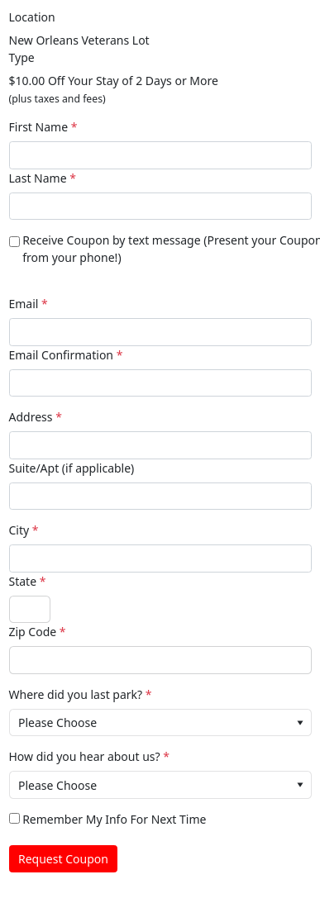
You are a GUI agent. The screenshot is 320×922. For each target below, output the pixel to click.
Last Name (38, 178)
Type (22, 57)
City (19, 530)
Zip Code (33, 631)
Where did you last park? (76, 694)
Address (31, 417)
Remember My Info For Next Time (114, 819)
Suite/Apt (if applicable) (72, 468)
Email (24, 303)
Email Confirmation (61, 355)
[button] (300, 723)
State (23, 581)
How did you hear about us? (84, 756)
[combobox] (160, 723)
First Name (39, 127)
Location (32, 17)
